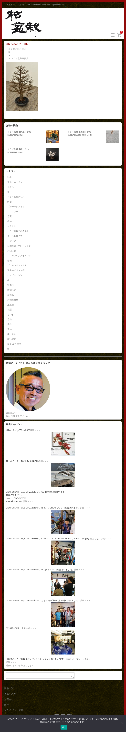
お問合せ (9, 699)
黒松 (9, 324)
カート (7, 705)
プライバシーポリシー (16, 710)
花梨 (9, 310)
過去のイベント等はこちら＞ (20, 665)
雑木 (9, 177)
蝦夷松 (10, 285)
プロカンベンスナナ (17, 265)
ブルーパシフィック (17, 207)
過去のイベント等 (15, 270)
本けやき (11, 334)
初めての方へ (11, 694)
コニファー (12, 211)
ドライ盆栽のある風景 (18, 231)
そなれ (10, 187)
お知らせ (11, 251)
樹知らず (11, 290)
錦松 (9, 202)
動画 (9, 260)
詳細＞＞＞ (35, 430)
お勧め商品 (12, 300)
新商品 (10, 295)
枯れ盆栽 (11, 339)
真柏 (9, 329)
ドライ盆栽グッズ (15, 197)
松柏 (9, 221)
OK (63, 727)
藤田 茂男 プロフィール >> (18, 416)
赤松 (9, 319)
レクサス (11, 226)
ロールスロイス (14, 236)
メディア (11, 241)
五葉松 (10, 305)
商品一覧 (9, 688)
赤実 (9, 216)
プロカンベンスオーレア (19, 256)
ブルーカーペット (15, 182)
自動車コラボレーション (19, 246)
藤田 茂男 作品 (14, 344)
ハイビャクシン (14, 275)
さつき (10, 314)
